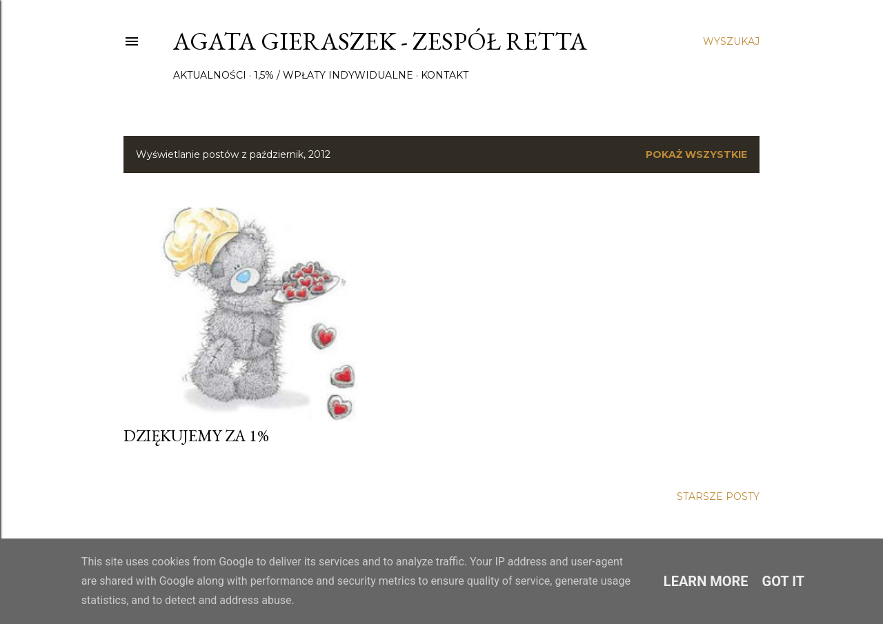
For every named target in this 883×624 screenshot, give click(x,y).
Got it (783, 581)
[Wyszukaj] (731, 41)
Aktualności (209, 75)
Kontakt (444, 75)
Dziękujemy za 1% (196, 435)
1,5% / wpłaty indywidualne (333, 75)
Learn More (706, 581)
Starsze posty (718, 496)
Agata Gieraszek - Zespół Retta (380, 41)
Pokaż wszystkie (696, 154)
